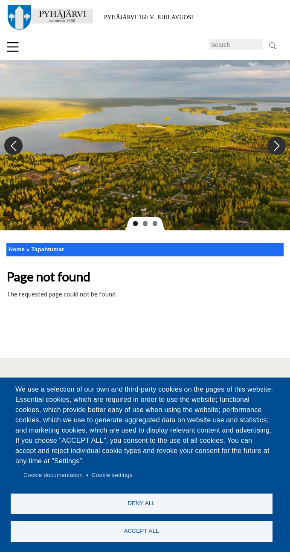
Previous (13, 146)
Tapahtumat (47, 249)
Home (17, 249)
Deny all (141, 503)
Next (276, 146)
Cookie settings (112, 475)
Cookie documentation (53, 475)
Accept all (141, 531)
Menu (12, 46)
